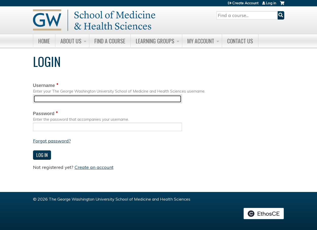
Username (44, 85)
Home (44, 41)
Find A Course (109, 41)
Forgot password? (52, 141)
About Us (70, 41)
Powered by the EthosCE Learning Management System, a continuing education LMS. (263, 213)
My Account (200, 41)
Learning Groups (155, 41)
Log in (271, 3)
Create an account (94, 167)
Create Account (245, 3)
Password (44, 113)
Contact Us (240, 41)
